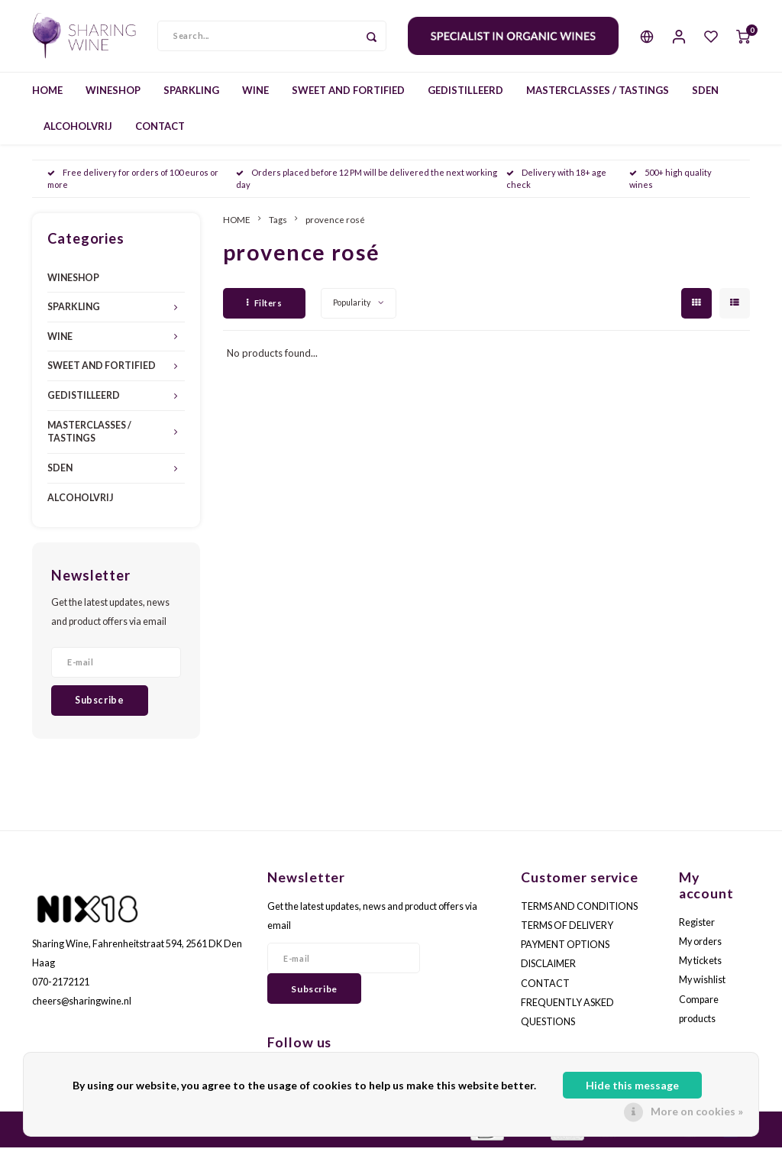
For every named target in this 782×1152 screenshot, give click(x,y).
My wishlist (702, 985)
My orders (700, 946)
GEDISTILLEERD (465, 95)
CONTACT (160, 131)
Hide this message (632, 1085)
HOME (47, 95)
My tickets (700, 966)
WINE (255, 95)
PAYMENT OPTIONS (565, 950)
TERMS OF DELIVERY (567, 930)
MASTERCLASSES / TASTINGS (597, 95)
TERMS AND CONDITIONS (579, 911)
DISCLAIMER (548, 969)
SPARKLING (191, 95)
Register (697, 927)
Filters (264, 307)
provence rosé (335, 223)
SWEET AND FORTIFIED (348, 95)
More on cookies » (697, 1111)
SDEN (705, 95)
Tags (278, 223)
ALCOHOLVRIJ (78, 131)
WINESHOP (113, 95)
